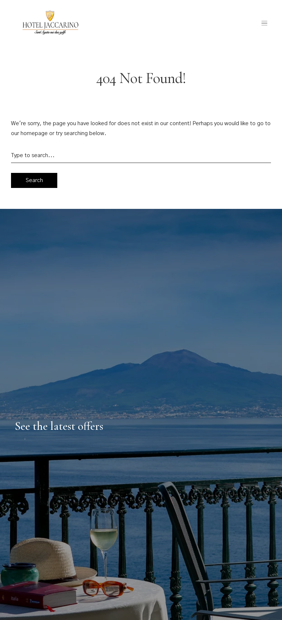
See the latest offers (59, 426)
